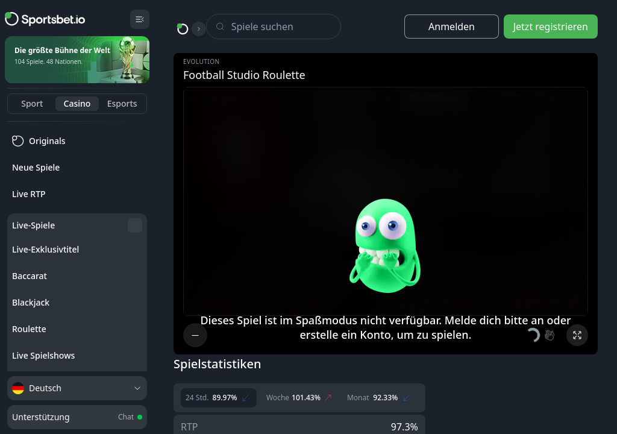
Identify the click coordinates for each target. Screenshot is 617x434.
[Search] (285, 26)
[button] (541, 335)
